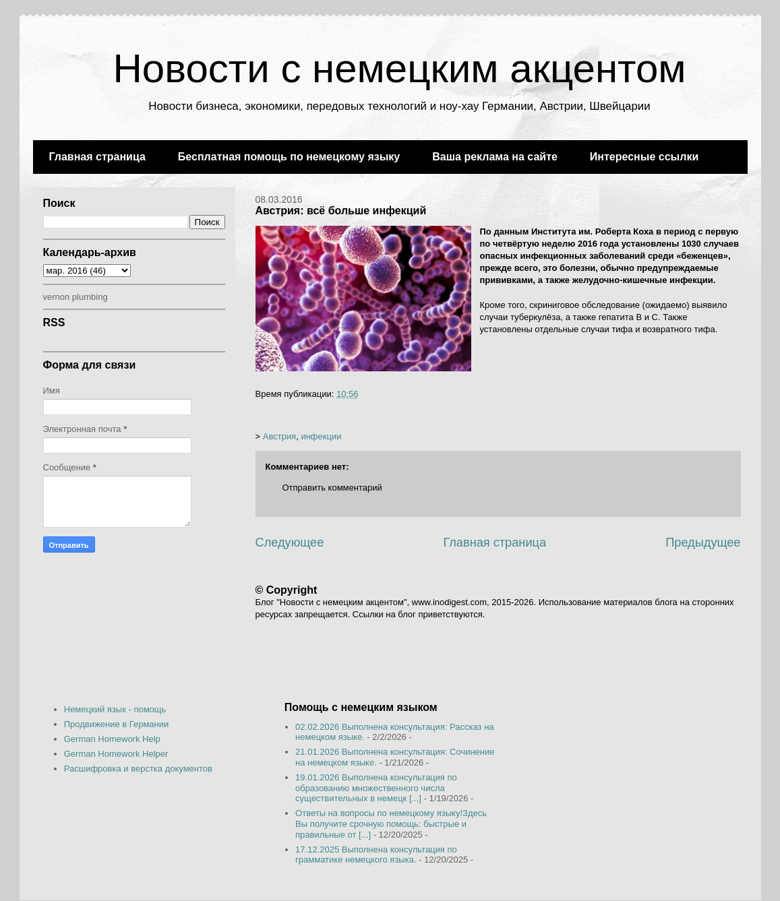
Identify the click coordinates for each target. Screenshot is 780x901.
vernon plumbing (75, 297)
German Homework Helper (116, 754)
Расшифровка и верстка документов (138, 769)
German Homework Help (112, 739)
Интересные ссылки (644, 156)
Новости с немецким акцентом (399, 68)
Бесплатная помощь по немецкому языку (289, 156)
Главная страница (97, 156)
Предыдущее (702, 542)
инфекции (321, 436)
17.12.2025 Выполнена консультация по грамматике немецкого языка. (376, 854)
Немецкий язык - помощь (115, 709)
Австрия (279, 436)
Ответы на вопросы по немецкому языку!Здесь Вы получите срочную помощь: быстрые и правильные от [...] (391, 823)
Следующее (290, 542)
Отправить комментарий (332, 488)
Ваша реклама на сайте (495, 156)
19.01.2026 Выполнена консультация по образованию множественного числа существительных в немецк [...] (376, 787)
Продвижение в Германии (116, 724)
